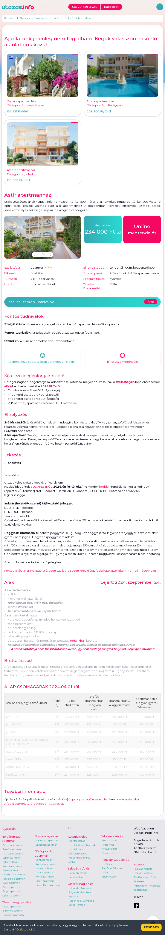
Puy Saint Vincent (112, 868)
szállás (14, 302)
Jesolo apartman (12, 906)
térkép (29, 302)
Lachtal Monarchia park (82, 845)
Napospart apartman (47, 840)
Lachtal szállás (77, 840)
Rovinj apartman (12, 866)
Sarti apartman (44, 859)
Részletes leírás (25, 929)
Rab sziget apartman (14, 853)
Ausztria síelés (77, 836)
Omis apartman (11, 882)
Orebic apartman (12, 845)
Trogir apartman (12, 891)
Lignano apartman (13, 914)
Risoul (105, 872)
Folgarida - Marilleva (80, 892)
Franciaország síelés (115, 859)
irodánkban (77, 640)
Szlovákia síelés (78, 868)
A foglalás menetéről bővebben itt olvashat (34, 803)
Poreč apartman (12, 849)
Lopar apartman (12, 857)
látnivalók (46, 302)
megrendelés (142, 229)
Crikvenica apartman (14, 874)
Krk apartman (10, 861)
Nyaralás (25, 18)
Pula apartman (11, 870)
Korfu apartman (45, 876)
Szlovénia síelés (112, 836)
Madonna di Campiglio (81, 900)
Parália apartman (45, 872)
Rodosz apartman (46, 864)
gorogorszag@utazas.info (89, 799)
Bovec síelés (108, 853)
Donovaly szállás (78, 872)
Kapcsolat (139, 864)
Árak (151, 301)
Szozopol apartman (47, 844)
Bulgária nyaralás (46, 836)
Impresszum (141, 889)
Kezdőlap (9, 18)
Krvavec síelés (109, 848)
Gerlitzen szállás (78, 853)
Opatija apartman (12, 895)
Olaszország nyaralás (16, 902)
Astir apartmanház (86, 18)
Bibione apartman (13, 910)
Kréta (56, 18)
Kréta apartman (44, 868)
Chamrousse (109, 876)
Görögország (42, 18)
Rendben (151, 927)
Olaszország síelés (80, 883)
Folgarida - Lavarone (80, 888)
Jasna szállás (76, 877)
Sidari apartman (45, 880)
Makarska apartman (14, 878)
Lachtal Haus (76, 849)
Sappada (73, 896)
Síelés (72, 829)
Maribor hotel (109, 840)
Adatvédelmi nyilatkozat (147, 885)
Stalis (67, 18)
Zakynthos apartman (48, 885)
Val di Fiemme (77, 904)
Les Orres (107, 864)
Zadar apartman (12, 887)
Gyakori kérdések (143, 872)
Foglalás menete (143, 868)
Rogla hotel (108, 844)
